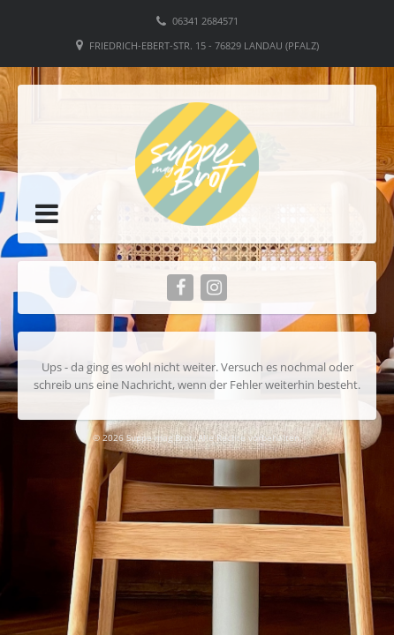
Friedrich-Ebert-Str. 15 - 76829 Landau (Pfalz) (204, 45)
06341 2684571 (205, 20)
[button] (46, 213)
